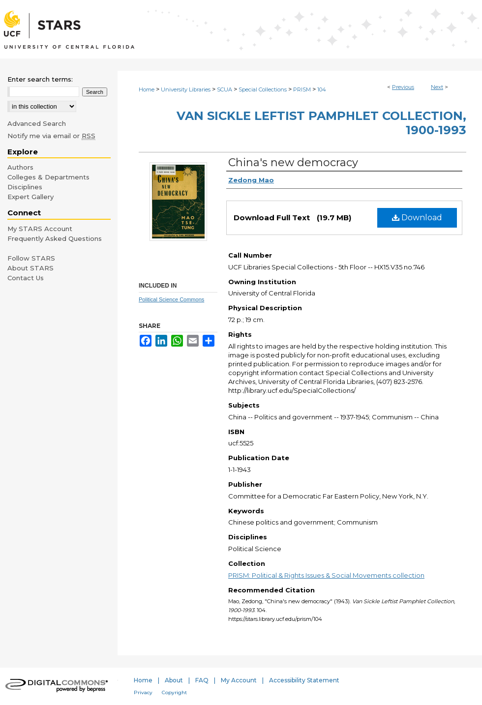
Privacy (143, 692)
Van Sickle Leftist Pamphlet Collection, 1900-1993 (321, 123)
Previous (403, 87)
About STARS (30, 268)
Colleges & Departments (48, 177)
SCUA (224, 89)
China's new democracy (293, 162)
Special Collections (263, 89)
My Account (239, 680)
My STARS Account (39, 229)
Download (417, 217)
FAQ (202, 680)
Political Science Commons (171, 299)
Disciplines (24, 187)
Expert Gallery (30, 197)
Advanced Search (36, 123)
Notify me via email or (51, 136)
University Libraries (186, 89)
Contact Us (25, 278)
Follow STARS (31, 258)
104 (321, 89)
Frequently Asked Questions (54, 238)
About (174, 680)
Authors (20, 167)
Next (437, 87)
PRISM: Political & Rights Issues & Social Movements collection (326, 575)
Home (146, 89)
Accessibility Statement (304, 680)
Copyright (174, 692)
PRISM (302, 89)
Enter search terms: (40, 79)
